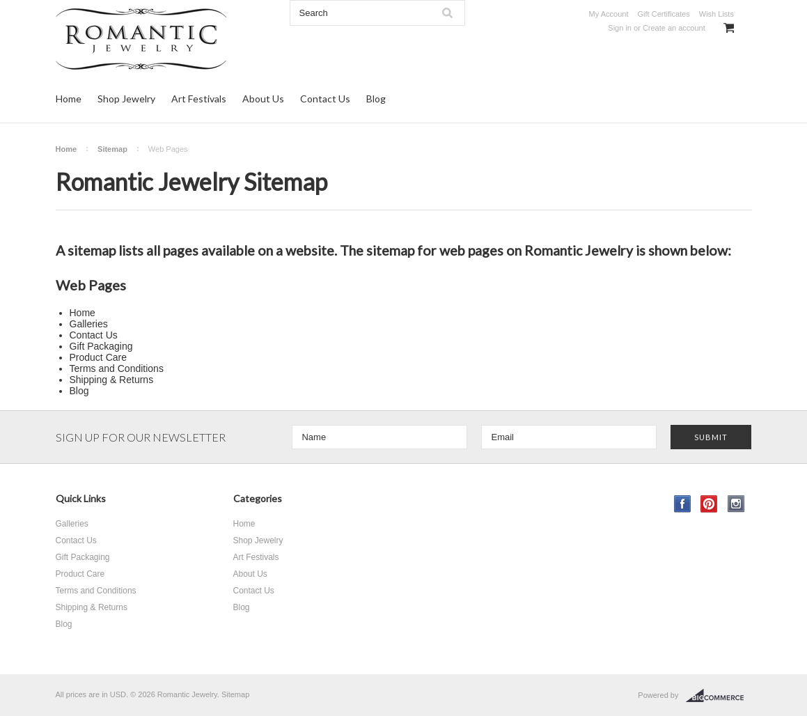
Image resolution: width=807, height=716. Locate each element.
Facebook (682, 504)
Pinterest (709, 504)
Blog (376, 98)
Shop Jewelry (126, 98)
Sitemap (112, 149)
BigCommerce (719, 695)
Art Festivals (198, 98)
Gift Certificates (664, 14)
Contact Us (325, 98)
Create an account (674, 28)
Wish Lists (716, 14)
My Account (609, 14)
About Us (263, 98)
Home (68, 98)
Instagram (736, 504)
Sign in (620, 28)
